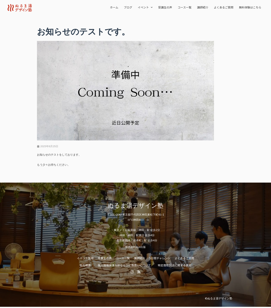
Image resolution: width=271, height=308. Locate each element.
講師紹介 (202, 7)
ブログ (128, 7)
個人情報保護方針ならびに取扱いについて (124, 265)
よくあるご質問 (223, 7)
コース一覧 (184, 7)
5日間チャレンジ (159, 258)
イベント (145, 7)
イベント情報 (85, 258)
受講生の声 (165, 7)
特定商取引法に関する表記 (174, 265)
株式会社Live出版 (135, 247)
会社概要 (85, 265)
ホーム (114, 7)
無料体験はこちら (250, 7)
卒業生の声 (105, 258)
